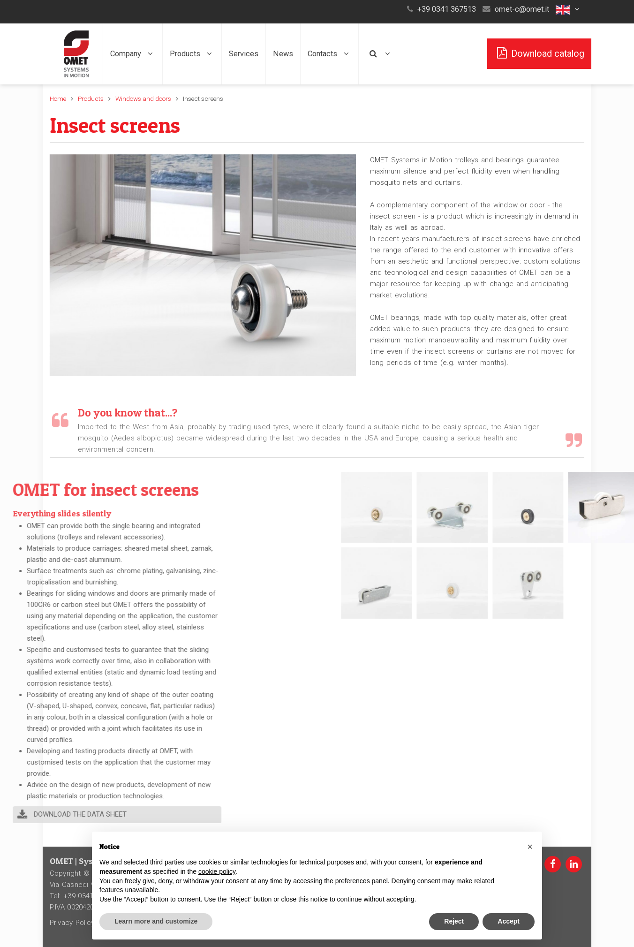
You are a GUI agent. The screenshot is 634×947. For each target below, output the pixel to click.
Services (243, 53)
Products (91, 98)
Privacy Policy (72, 922)
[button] (569, 9)
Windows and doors (143, 98)
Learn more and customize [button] (155, 921)
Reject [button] (454, 921)
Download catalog (539, 53)
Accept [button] (509, 921)
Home (58, 98)
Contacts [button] (329, 53)
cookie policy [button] (216, 871)
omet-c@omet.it (522, 9)
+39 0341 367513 (446, 9)
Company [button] (132, 53)
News (283, 53)
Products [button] (192, 53)
